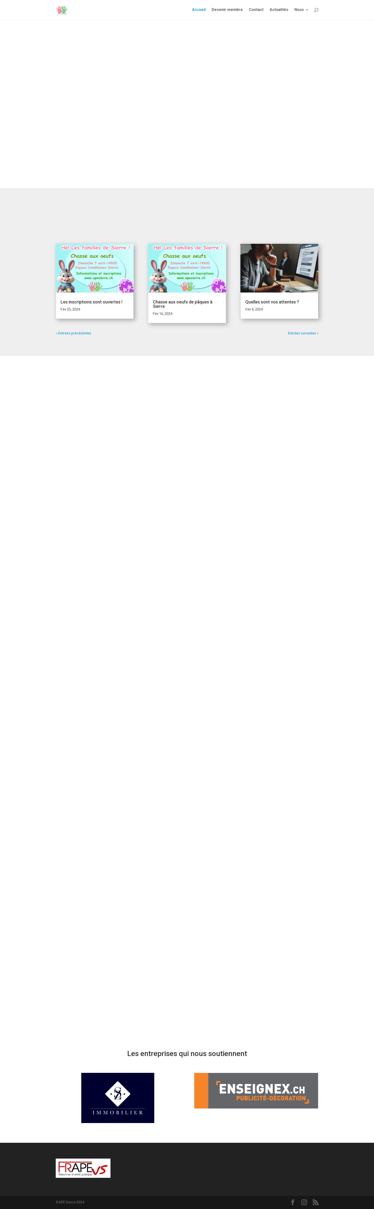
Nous (299, 10)
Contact (256, 10)
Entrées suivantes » (303, 333)
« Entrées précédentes (73, 333)
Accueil (199, 10)
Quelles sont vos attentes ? (272, 301)
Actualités (279, 10)
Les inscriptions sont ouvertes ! (91, 301)
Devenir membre (227, 10)
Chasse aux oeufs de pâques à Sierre (182, 304)
